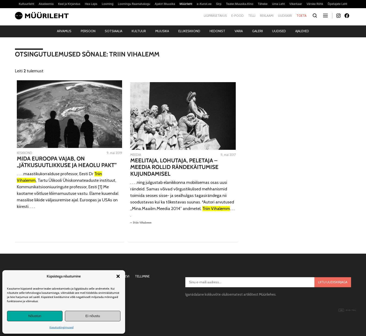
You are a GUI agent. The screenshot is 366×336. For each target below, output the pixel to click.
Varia (239, 31)
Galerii (257, 31)
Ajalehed (302, 31)
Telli (251, 16)
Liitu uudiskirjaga (332, 282)
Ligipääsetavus (215, 16)
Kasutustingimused (61, 327)
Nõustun (34, 316)
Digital (347, 310)
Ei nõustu (92, 316)
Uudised (279, 31)
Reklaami (267, 16)
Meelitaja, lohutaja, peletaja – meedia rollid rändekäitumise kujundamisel (174, 167)
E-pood (237, 16)
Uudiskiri (285, 16)
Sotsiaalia (113, 31)
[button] (118, 276)
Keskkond (24, 153)
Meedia (135, 155)
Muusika (162, 31)
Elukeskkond (189, 31)
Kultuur (139, 31)
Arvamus (64, 31)
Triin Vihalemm (142, 222)
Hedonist (217, 31)
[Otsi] (315, 16)
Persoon (88, 31)
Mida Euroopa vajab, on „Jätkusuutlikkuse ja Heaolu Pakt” (67, 162)
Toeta (301, 16)
